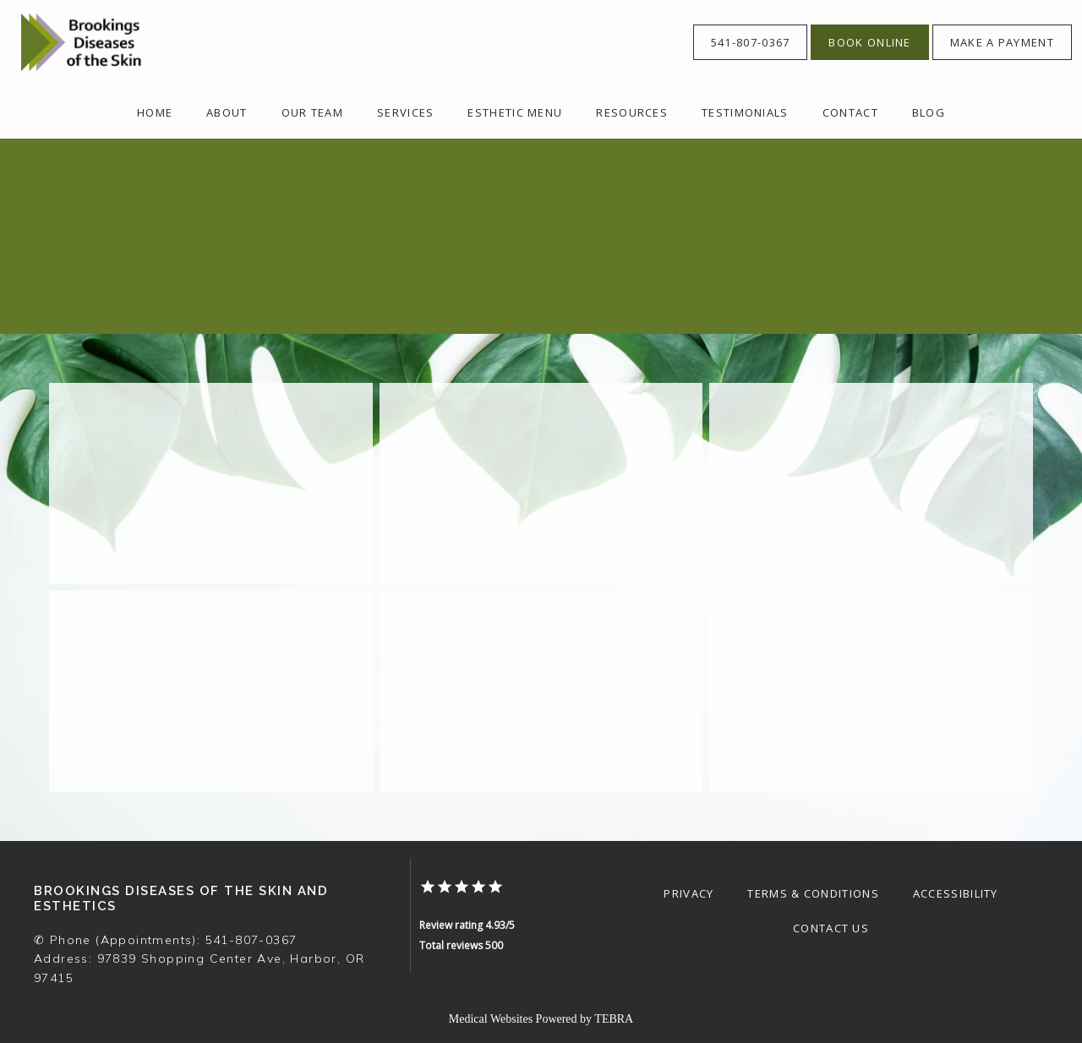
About (227, 112)
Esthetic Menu (514, 112)
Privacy (688, 893)
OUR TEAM (312, 112)
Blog (928, 112)
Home (154, 112)
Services (405, 112)
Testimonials (745, 112)
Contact (850, 112)
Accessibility (955, 893)
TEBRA (613, 1019)
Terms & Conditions (812, 893)
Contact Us (831, 928)
